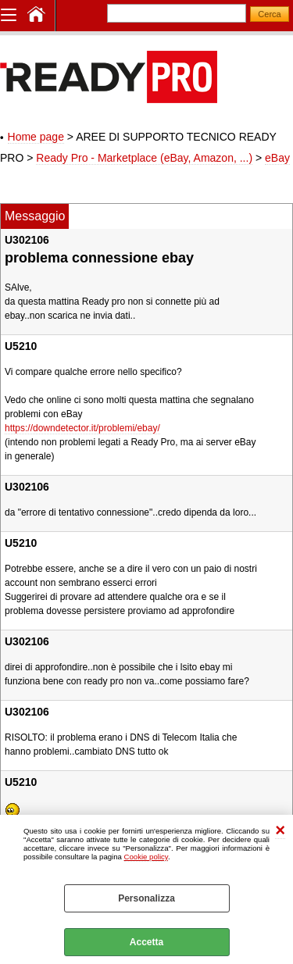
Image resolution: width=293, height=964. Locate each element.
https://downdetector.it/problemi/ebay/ (82, 428)
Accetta (146, 942)
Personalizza (146, 898)
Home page (36, 136)
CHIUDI (280, 831)
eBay (277, 158)
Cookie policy (146, 856)
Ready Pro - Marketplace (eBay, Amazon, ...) (144, 158)
